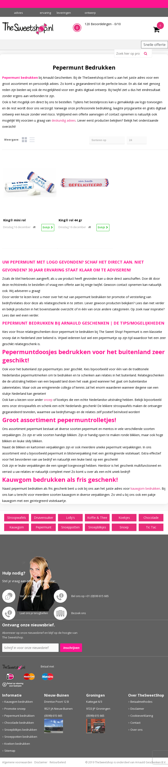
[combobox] (129, 53)
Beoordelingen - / (103, 24)
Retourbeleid (58, 762)
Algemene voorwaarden (17, 762)
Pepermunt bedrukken (19, 716)
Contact (135, 723)
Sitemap (9, 751)
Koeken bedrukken (17, 744)
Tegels (24, 139)
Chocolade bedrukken (19, 723)
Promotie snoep (15, 709)
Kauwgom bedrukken (18, 702)
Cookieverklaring (141, 716)
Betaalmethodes (141, 702)
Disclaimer (137, 709)
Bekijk (46, 227)
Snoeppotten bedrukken (20, 737)
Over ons (136, 730)
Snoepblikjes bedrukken (20, 730)
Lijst (32, 139)
